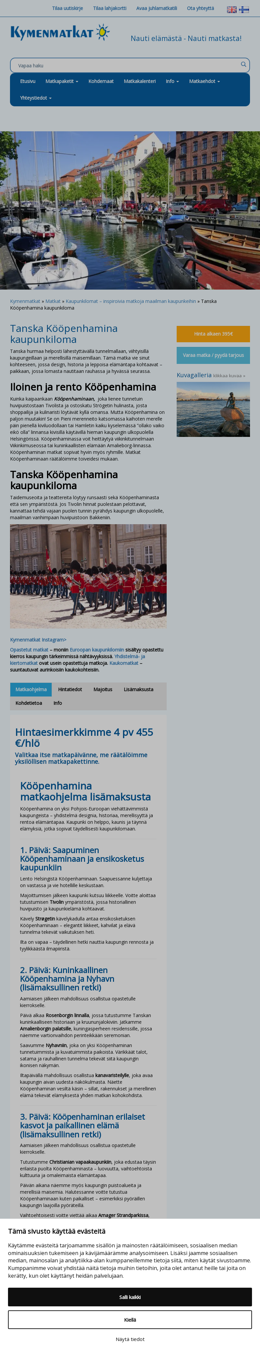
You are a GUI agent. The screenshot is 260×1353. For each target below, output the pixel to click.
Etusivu (27, 81)
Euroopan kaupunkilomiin (97, 650)
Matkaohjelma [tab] (31, 689)
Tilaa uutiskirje (67, 8)
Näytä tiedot (130, 1339)
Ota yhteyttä (200, 8)
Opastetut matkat (29, 650)
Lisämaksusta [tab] (138, 689)
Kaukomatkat (123, 663)
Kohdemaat (101, 81)
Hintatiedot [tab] (70, 689)
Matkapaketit (61, 81)
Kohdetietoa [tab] (28, 703)
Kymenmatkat (25, 301)
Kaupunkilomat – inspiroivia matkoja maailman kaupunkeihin (131, 301)
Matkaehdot (204, 81)
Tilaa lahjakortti (109, 8)
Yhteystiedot (36, 98)
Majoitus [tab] (102, 689)
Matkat (53, 301)
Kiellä (130, 1319)
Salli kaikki (130, 1297)
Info (172, 81)
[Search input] (128, 65)
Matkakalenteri (140, 81)
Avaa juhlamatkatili (156, 8)
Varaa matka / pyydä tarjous (213, 355)
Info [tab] (57, 703)
